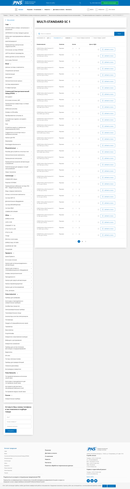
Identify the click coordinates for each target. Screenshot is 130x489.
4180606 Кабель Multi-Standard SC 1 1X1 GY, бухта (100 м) (45, 196)
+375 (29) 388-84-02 (93, 460)
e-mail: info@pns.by (91, 466)
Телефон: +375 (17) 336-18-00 (94, 458)
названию (68, 37)
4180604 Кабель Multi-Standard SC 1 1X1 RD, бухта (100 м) (45, 189)
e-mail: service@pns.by (92, 474)
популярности (57, 37)
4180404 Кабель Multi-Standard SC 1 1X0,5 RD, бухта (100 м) (45, 100)
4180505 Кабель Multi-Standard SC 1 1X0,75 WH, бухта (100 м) (45, 157)
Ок (104, 486)
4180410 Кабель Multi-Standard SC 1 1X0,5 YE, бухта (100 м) (45, 49)
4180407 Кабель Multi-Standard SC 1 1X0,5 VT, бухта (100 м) (45, 68)
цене (48, 37)
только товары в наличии (83, 38)
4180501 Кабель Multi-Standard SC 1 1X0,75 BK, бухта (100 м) (45, 164)
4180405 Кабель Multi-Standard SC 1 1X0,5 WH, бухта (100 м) (45, 87)
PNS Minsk (92, 465)
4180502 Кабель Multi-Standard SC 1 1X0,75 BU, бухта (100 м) (45, 170)
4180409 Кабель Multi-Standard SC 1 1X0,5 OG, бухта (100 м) (45, 119)
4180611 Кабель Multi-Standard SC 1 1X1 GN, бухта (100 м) (45, 202)
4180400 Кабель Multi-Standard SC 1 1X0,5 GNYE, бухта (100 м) (45, 113)
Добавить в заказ (109, 49)
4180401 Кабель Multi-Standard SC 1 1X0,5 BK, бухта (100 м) (45, 93)
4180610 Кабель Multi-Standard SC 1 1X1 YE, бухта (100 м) (45, 183)
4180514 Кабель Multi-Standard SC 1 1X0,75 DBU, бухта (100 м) (45, 151)
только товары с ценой (99, 38)
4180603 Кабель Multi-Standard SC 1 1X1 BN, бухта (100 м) (45, 177)
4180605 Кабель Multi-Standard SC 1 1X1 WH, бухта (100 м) (45, 215)
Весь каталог (11, 20)
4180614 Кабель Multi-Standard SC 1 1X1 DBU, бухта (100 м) (45, 209)
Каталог (20, 9)
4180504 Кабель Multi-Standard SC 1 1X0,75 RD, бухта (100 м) (45, 125)
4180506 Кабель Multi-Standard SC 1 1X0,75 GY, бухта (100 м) (45, 74)
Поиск (119, 34)
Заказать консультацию (110, 3)
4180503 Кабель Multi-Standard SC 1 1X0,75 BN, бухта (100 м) (45, 145)
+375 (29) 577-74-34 (94, 461)
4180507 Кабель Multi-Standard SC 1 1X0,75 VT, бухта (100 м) (45, 138)
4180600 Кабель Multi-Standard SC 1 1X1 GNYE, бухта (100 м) (45, 228)
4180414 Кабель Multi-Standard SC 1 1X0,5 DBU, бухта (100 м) (45, 106)
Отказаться (111, 486)
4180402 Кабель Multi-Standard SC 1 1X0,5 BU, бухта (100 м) (45, 81)
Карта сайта (90, 476)
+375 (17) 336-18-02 (94, 463)
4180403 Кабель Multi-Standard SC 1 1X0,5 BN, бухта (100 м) (45, 55)
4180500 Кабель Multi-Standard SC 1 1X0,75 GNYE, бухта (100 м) (45, 132)
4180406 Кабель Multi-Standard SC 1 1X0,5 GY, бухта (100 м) (45, 61)
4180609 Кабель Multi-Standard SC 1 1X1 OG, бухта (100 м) (45, 234)
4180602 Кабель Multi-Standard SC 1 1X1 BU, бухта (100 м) (45, 221)
